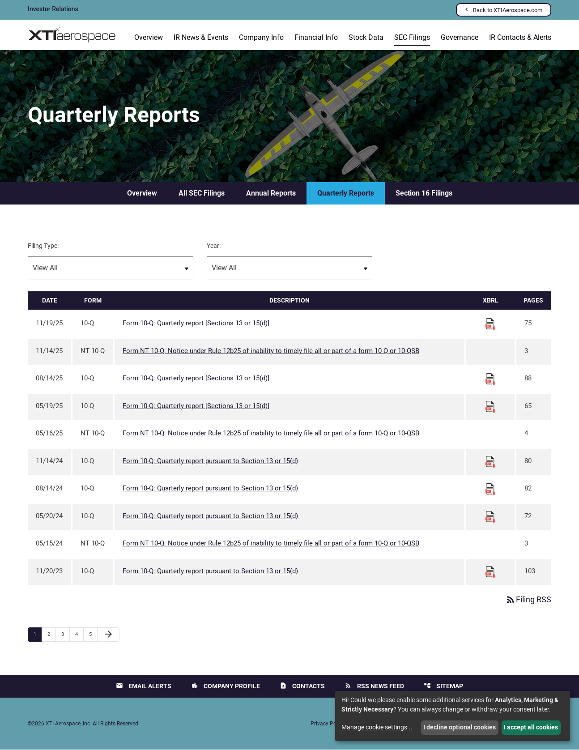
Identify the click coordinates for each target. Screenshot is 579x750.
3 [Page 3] (65, 634)
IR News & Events (201, 37)
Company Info (261, 37)
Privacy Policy (328, 724)
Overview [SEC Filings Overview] (142, 193)
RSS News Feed (374, 686)
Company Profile (225, 686)
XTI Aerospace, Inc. (68, 724)
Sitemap (443, 686)
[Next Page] (108, 635)
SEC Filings (412, 37)
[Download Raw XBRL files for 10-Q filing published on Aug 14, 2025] (490, 379)
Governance (459, 37)
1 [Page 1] (37, 634)
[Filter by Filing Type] (110, 269)
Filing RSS (528, 600)
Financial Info (316, 37)
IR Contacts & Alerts (520, 37)
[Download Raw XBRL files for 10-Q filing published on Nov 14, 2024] (490, 462)
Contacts (302, 686)
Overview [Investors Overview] (148, 37)
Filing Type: (43, 246)
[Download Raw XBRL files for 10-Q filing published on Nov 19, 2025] (490, 324)
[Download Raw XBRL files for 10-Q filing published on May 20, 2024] (490, 517)
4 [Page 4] (79, 634)
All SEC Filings (202, 193)
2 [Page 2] (51, 634)
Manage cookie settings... (377, 727)
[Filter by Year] (289, 269)
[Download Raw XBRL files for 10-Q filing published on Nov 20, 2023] (490, 572)
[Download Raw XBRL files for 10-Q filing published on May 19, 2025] (490, 407)
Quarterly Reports (345, 193)
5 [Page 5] (93, 634)
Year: (214, 246)
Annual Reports (271, 193)
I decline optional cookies (459, 727)
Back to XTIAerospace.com (507, 10)
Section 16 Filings (424, 193)
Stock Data (366, 37)
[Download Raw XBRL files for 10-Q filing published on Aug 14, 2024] (490, 489)
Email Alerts (143, 686)
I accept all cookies (531, 727)
